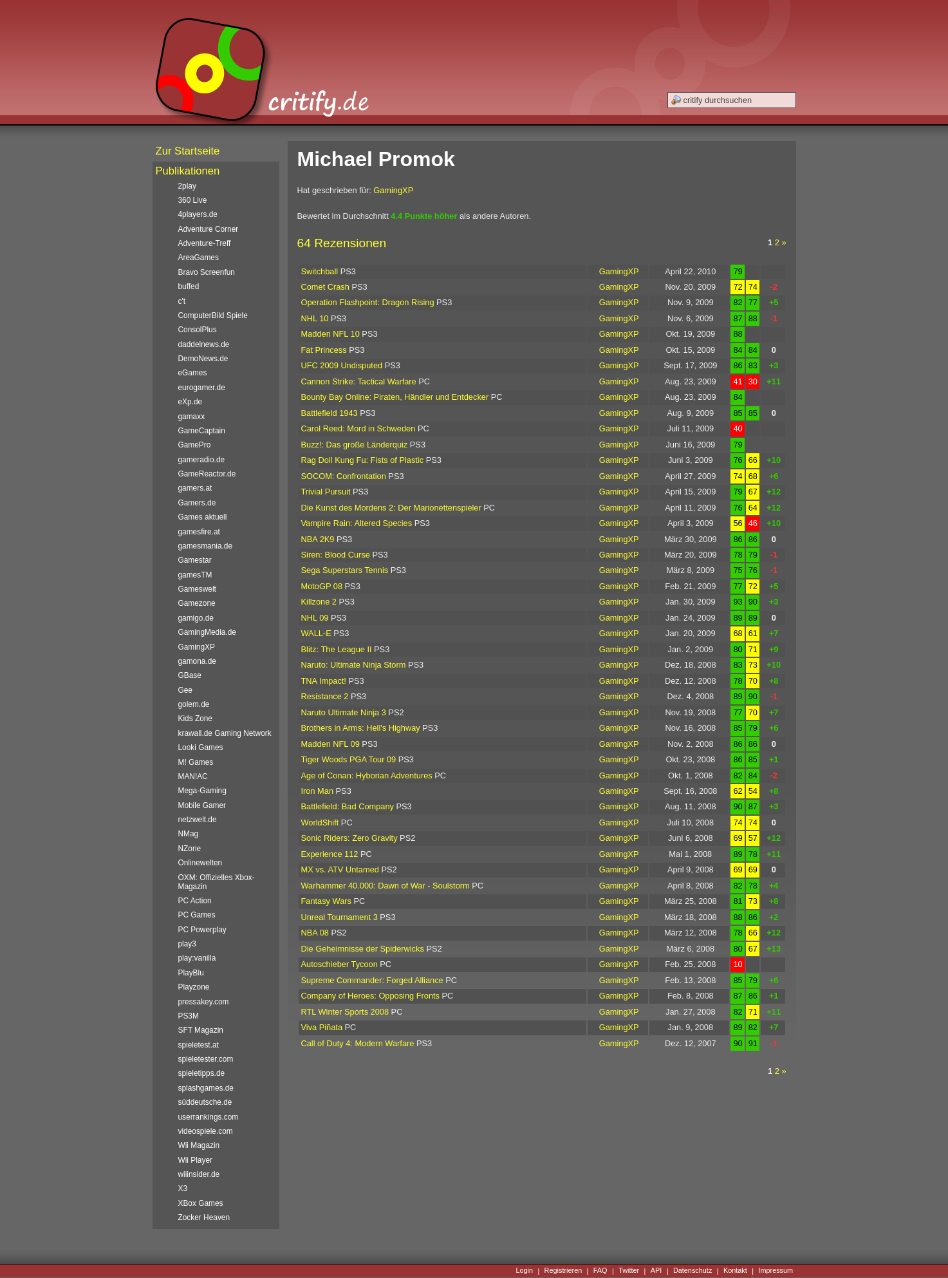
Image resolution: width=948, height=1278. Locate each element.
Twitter (628, 1271)
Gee (185, 690)
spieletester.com (206, 1059)
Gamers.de (197, 502)
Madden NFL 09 (330, 744)
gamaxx (191, 416)
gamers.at (195, 488)
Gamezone (197, 603)
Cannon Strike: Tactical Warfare (358, 381)
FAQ (600, 1271)
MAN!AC (193, 776)
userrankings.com (208, 1117)
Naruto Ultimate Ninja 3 (343, 712)
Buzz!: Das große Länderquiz (354, 444)
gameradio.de (201, 459)
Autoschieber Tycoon (339, 964)
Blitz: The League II (336, 649)
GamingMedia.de (207, 632)
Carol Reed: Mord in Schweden (358, 428)
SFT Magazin (200, 1030)
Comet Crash (325, 287)
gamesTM (195, 574)
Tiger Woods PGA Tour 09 (348, 759)
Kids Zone (195, 718)
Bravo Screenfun (206, 272)
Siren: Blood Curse (335, 554)
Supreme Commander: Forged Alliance (372, 980)
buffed (189, 286)
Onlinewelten (200, 862)
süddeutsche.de (205, 1102)
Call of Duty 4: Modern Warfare (357, 1043)
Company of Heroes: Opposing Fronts (370, 996)
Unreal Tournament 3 (339, 917)
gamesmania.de (205, 545)
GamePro (194, 444)
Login (524, 1271)
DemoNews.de (203, 358)
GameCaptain (201, 430)
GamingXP (393, 190)
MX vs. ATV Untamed (340, 869)
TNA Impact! (323, 681)
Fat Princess (324, 350)
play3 (187, 943)
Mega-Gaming (202, 790)
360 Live (192, 200)
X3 (183, 1188)
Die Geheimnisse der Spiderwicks (362, 949)
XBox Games (200, 1203)
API (656, 1271)
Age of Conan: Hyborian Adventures (366, 775)
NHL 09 (315, 618)
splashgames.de (206, 1088)
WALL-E (316, 633)
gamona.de (197, 661)
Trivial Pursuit (326, 491)
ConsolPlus (197, 329)
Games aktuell (202, 517)
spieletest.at (198, 1044)
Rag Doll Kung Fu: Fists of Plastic (362, 460)
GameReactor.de (207, 473)
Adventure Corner (208, 229)
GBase (189, 675)
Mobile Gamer (202, 805)
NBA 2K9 (318, 539)
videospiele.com (205, 1131)
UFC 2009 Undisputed (342, 365)
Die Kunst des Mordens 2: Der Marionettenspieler (391, 507)
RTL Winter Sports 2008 (345, 1012)
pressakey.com (203, 1001)
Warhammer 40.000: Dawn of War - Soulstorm (385, 885)
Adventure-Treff (204, 243)
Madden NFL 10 (330, 334)
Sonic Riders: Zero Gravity (349, 838)
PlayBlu (191, 972)
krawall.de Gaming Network (225, 733)
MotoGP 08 (322, 586)
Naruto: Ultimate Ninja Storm (353, 665)
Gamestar (195, 560)
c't (182, 301)
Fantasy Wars (326, 901)
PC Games (197, 914)
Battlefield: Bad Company (347, 806)
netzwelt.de (197, 819)
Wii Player (195, 1160)
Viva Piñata (322, 1027)
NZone (189, 848)
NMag (188, 833)
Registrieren (563, 1271)
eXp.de (190, 401)
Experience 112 (329, 854)
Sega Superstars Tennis (345, 570)
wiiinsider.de (199, 1174)
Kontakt (735, 1271)
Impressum (775, 1271)
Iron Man (317, 791)
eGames (192, 372)
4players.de (198, 214)
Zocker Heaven (204, 1217)
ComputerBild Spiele (213, 315)
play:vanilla (197, 958)
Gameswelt (197, 589)
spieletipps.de (201, 1073)
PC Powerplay (202, 929)
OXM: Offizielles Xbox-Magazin (216, 882)
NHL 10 (315, 318)
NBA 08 (315, 932)
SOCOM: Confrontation (343, 476)
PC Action (195, 900)
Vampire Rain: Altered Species (357, 523)
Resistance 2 (325, 696)
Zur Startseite (188, 151)
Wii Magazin (199, 1145)
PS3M (188, 1015)
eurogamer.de (201, 387)
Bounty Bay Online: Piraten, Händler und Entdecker (395, 397)
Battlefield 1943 (329, 413)
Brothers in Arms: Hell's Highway (360, 728)
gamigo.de (196, 618)
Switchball (320, 271)
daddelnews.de (204, 344)
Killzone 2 (319, 601)
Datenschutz (692, 1271)
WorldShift (320, 822)
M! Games (196, 762)
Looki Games (200, 747)
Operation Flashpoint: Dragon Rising (367, 302)
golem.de (194, 704)
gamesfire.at (199, 531)
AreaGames (198, 257)
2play (187, 186)
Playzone (194, 986)
